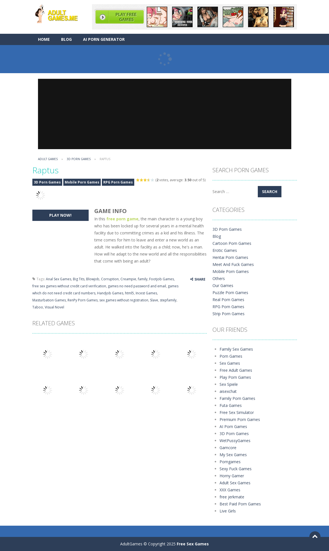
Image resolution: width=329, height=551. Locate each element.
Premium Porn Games (240, 419)
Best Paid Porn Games (240, 504)
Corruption (110, 279)
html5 (129, 293)
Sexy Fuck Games (236, 468)
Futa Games (231, 405)
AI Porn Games (233, 426)
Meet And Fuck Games (233, 264)
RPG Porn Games (118, 182)
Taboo (37, 307)
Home (44, 39)
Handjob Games (110, 293)
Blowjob (92, 279)
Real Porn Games (228, 299)
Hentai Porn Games (230, 257)
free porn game (122, 218)
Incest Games (146, 293)
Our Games (222, 285)
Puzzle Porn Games (230, 292)
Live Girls (228, 511)
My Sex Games (233, 454)
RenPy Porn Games (83, 300)
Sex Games (230, 363)
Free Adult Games (236, 370)
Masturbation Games (49, 300)
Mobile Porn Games (82, 182)
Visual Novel (54, 307)
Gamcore (228, 447)
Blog (66, 39)
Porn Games (231, 356)
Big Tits (78, 279)
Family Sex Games (236, 349)
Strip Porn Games (228, 313)
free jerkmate (232, 497)
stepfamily (168, 300)
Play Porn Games (235, 377)
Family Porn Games (237, 398)
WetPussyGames (235, 440)
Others (218, 278)
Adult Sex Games (235, 482)
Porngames (230, 461)
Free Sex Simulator (237, 412)
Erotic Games (224, 250)
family (142, 279)
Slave (154, 300)
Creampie (128, 279)
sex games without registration (123, 300)
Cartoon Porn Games (231, 243)
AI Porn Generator (104, 39)
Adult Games (48, 159)
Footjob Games (161, 279)
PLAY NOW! (60, 215)
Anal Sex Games (58, 279)
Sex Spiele (229, 384)
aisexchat (228, 391)
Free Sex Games (193, 543)
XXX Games (230, 489)
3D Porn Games (79, 159)
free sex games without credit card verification (69, 286)
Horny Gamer (232, 475)
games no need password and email (137, 286)
